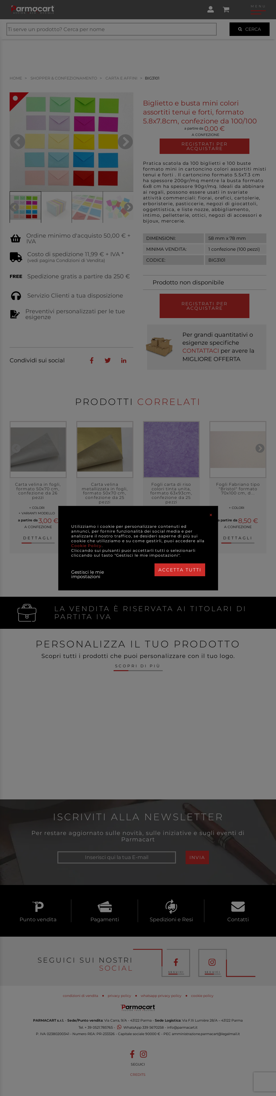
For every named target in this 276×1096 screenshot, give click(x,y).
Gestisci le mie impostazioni (87, 574)
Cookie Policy (86, 545)
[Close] (211, 515)
